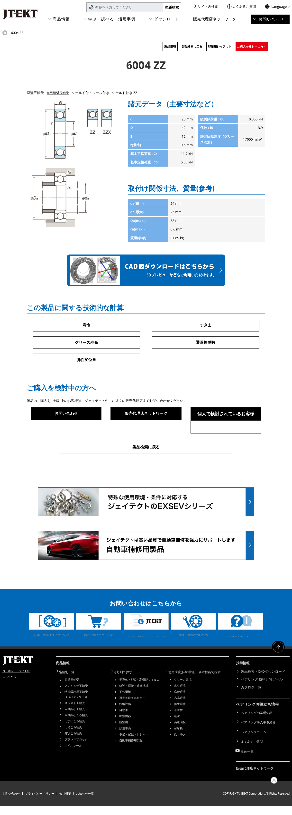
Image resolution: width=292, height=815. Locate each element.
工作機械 (125, 710)
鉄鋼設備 (125, 722)
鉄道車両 (125, 746)
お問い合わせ (271, 19)
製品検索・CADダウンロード (263, 690)
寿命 (86, 325)
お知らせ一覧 (85, 802)
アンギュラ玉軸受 (76, 704)
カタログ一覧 (251, 706)
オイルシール (73, 764)
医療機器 (125, 734)
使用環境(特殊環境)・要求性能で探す (198, 690)
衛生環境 (180, 722)
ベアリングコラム (254, 746)
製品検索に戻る (192, 46)
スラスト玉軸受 (74, 721)
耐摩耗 (178, 746)
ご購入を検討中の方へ (251, 46)
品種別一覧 (69, 690)
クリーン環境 (183, 698)
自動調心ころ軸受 (76, 733)
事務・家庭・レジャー (133, 752)
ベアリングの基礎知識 (258, 731)
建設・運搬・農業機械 (133, 704)
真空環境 (180, 704)
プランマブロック (76, 758)
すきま (205, 325)
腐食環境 (180, 710)
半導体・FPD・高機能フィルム (139, 698)
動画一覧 (248, 762)
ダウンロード (167, 19)
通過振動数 (206, 343)
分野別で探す (126, 690)
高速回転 (180, 740)
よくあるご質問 (244, 6)
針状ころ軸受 (73, 751)
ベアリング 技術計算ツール (262, 698)
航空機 (123, 740)
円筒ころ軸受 (73, 745)
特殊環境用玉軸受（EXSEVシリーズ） (77, 712)
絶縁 (177, 734)
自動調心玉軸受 (74, 727)
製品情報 (170, 46)
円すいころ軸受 (74, 739)
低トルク (180, 752)
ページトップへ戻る (277, 668)
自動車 (123, 728)
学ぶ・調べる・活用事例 (112, 19)
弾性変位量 (86, 361)
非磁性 (178, 728)
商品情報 (61, 19)
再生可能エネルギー (132, 716)
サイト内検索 (208, 6)
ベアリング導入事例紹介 (259, 738)
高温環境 (180, 716)
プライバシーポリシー (39, 802)
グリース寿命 (86, 343)
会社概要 (65, 802)
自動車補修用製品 (131, 758)
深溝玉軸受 (71, 698)
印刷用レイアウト (219, 46)
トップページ (4, 32)
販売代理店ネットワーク (214, 19)
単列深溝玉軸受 (59, 92)
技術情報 (244, 683)
